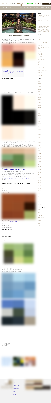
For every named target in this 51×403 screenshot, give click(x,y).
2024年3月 (39, 89)
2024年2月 (39, 91)
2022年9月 (39, 115)
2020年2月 (39, 163)
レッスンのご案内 (22, 7)
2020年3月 (39, 161)
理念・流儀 (9, 7)
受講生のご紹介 (40, 56)
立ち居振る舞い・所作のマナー (42, 69)
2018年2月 (39, 201)
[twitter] (24, 3)
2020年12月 (40, 148)
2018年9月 (39, 190)
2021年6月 (39, 139)
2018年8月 (39, 191)
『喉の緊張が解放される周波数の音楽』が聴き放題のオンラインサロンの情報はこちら (16, 178)
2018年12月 (39, 185)
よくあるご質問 (47, 7)
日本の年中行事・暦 (41, 59)
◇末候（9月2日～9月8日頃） (7, 74)
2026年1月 (39, 80)
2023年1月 (39, 108)
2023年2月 (39, 107)
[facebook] (18, 3)
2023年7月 (39, 99)
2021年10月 (39, 132)
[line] (21, 3)
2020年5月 (39, 158)
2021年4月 (39, 142)
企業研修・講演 (40, 54)
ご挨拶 (6, 7)
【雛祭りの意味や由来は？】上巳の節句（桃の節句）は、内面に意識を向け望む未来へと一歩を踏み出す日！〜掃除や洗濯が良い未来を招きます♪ (18, 370)
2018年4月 (39, 198)
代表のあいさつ (40, 53)
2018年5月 (39, 196)
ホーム (3, 7)
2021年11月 (39, 131)
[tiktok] (12, 387)
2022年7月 (39, 118)
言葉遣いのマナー (40, 72)
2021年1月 (39, 147)
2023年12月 (40, 94)
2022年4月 (39, 123)
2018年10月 (39, 188)
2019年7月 (39, 174)
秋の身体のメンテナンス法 (6, 70)
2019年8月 (39, 172)
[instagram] (19, 3)
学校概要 (39, 223)
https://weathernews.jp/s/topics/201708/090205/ (9, 221)
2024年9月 (39, 86)
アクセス (39, 225)
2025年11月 (39, 81)
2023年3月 (39, 105)
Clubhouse (39, 36)
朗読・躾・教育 (40, 64)
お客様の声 (39, 37)
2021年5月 (39, 140)
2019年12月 (39, 166)
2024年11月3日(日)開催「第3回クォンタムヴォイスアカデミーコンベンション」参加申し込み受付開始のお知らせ (43, 30)
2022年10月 (40, 113)
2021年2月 (39, 145)
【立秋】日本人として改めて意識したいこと (10, 349)
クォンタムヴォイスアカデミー (42, 42)
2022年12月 (40, 110)
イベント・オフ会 (40, 39)
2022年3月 (39, 124)
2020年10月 (40, 150)
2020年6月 (39, 156)
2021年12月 (39, 129)
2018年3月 (39, 199)
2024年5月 (39, 88)
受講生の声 (42, 7)
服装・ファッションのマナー (42, 62)
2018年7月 (39, 193)
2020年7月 (39, 155)
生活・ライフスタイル (41, 67)
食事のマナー (40, 75)
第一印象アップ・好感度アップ (42, 70)
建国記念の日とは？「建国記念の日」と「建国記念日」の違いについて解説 (30, 369)
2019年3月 (39, 180)
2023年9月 (39, 97)
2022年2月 (39, 126)
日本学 (39, 61)
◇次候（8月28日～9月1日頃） (8, 73)
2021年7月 (39, 137)
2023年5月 (39, 102)
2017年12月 (39, 204)
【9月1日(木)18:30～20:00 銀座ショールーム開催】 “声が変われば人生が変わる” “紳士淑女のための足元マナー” (27, 349)
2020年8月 (39, 153)
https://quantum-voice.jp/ (5, 181)
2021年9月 (39, 134)
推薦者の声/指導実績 (36, 7)
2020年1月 (39, 164)
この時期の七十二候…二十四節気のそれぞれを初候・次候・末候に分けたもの (12, 71)
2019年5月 (39, 177)
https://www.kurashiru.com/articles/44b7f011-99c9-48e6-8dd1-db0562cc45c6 (14, 169)
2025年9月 (39, 83)
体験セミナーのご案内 (16, 7)
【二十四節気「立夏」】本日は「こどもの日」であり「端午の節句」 (7, 369)
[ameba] (22, 3)
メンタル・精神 (40, 45)
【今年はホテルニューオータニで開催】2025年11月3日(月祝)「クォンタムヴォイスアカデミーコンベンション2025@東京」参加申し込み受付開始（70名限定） (43, 22)
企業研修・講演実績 (29, 7)
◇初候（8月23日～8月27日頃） (8, 72)
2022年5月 (39, 121)
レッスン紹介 (40, 51)
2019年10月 (39, 169)
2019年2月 (39, 182)
